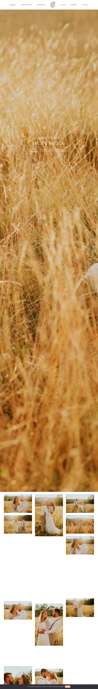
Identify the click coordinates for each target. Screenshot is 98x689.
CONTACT (85, 5)
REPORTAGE (41, 5)
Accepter (68, 686)
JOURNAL (74, 5)
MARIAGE (12, 5)
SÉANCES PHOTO (26, 5)
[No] (96, 686)
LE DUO (63, 5)
